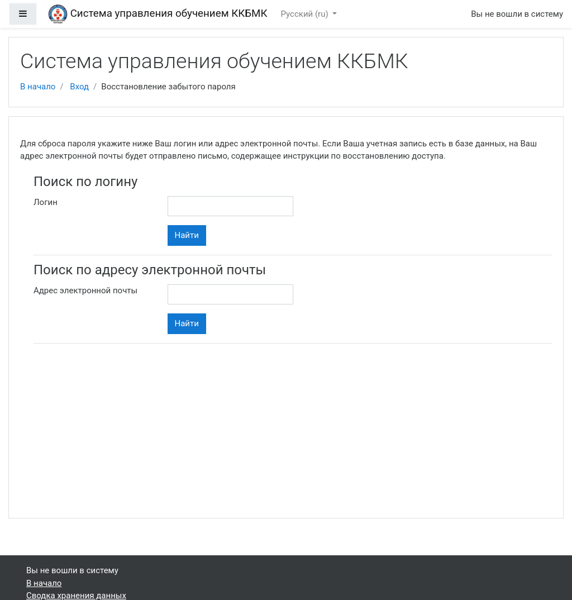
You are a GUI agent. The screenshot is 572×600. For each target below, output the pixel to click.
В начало (37, 87)
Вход (79, 87)
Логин (46, 202)
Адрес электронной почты (85, 290)
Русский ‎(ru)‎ (306, 14)
